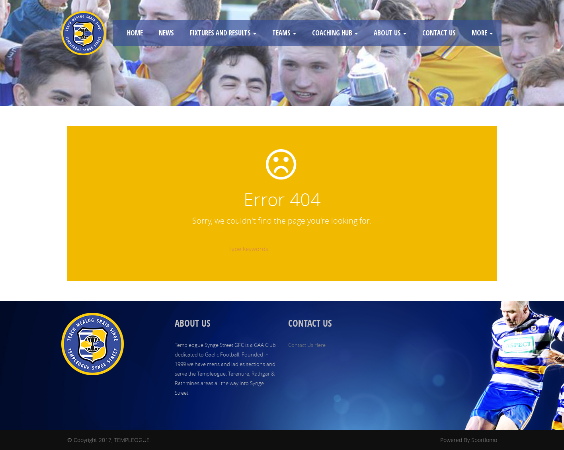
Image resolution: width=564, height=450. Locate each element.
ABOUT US (390, 32)
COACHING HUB (335, 32)
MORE (482, 32)
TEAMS (284, 32)
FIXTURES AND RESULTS (223, 32)
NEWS (166, 32)
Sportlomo (484, 440)
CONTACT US (439, 32)
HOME (135, 32)
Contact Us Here (307, 345)
